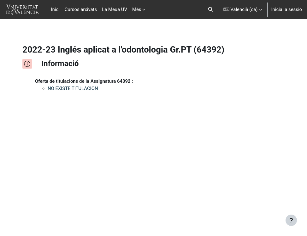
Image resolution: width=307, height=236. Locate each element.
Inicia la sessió (286, 9)
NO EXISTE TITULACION (73, 88)
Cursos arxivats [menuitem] (81, 9)
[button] (210, 9)
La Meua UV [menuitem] (114, 9)
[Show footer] (291, 220)
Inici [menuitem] (55, 9)
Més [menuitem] (136, 9)
